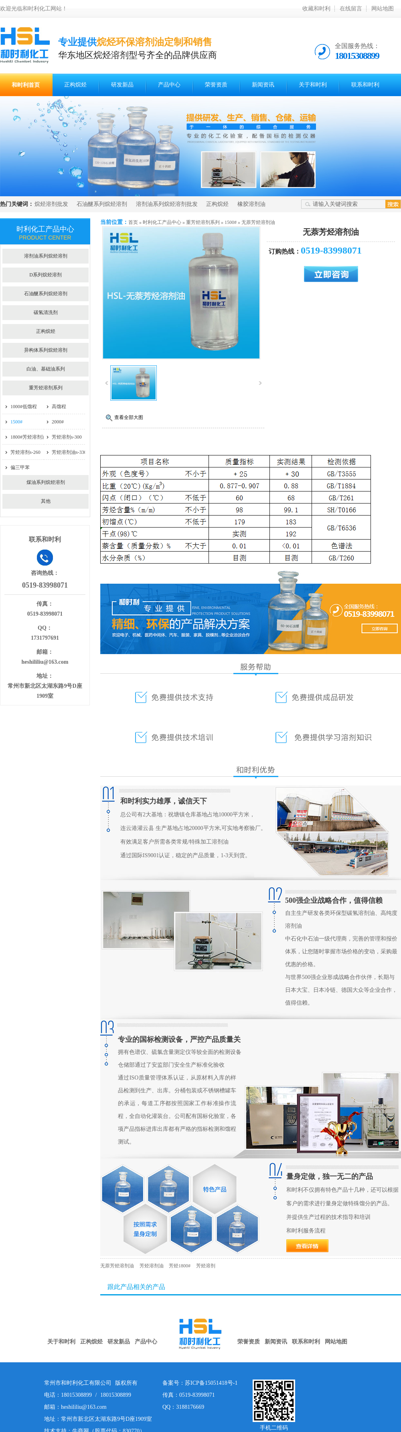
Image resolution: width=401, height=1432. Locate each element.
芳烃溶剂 (205, 1266)
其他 (46, 501)
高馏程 (59, 406)
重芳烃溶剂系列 (203, 222)
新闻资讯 (263, 85)
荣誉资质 (216, 85)
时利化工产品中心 (162, 222)
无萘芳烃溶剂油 (258, 222)
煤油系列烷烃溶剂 (45, 482)
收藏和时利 (316, 9)
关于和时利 (313, 85)
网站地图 (382, 9)
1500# (231, 222)
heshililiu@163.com (45, 662)
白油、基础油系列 (45, 369)
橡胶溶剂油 (251, 204)
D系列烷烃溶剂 (45, 275)
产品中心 (169, 85)
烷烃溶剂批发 (51, 204)
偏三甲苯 (20, 467)
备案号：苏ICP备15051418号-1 (199, 1383)
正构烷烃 (75, 85)
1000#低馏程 (23, 406)
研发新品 (122, 85)
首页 (133, 222)
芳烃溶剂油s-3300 (70, 452)
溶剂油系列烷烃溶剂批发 (167, 204)
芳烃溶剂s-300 (67, 437)
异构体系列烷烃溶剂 (45, 350)
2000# (58, 422)
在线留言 (351, 9)
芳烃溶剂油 (152, 1266)
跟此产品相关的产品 (136, 1286)
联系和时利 (365, 85)
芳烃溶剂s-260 (25, 452)
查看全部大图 (128, 417)
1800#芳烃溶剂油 (28, 437)
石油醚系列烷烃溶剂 (102, 204)
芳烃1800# (179, 1266)
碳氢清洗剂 (46, 312)
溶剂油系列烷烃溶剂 (45, 256)
